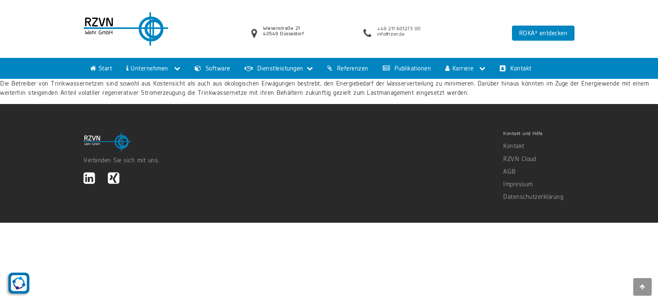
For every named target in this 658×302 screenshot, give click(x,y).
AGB (509, 171)
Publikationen (407, 68)
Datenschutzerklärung (533, 196)
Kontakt (516, 68)
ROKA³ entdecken (543, 33)
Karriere (459, 68)
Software (212, 68)
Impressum (518, 184)
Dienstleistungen (274, 68)
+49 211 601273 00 (399, 28)
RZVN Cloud (519, 159)
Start (101, 68)
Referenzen (347, 68)
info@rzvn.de (391, 34)
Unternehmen (147, 68)
